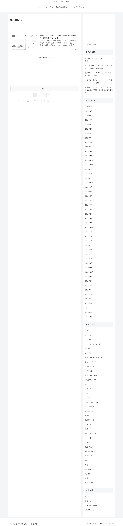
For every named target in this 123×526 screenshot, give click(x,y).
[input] (99, 44)
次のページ (44, 88)
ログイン (88, 496)
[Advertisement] (44, 27)
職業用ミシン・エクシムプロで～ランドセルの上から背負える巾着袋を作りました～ (99, 90)
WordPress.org (90, 510)
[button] (111, 44)
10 (49, 95)
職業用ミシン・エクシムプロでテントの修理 (99, 60)
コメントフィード (91, 505)
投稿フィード (89, 501)
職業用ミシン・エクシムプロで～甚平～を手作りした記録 (99, 74)
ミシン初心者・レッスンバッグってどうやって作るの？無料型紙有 (99, 67)
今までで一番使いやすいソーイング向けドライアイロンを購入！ (99, 81)
